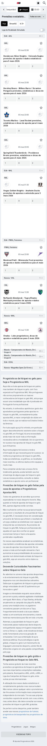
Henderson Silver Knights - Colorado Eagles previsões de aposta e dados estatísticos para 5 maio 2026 (23, 58)
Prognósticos (16, 727)
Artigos (32, 727)
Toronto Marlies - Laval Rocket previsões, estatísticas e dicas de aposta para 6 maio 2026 (23, 123)
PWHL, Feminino (10, 247)
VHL (6, 285)
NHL (6, 178)
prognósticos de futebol (28, 711)
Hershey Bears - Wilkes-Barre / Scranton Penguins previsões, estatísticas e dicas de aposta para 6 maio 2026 (23, 91)
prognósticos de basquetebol (15, 714)
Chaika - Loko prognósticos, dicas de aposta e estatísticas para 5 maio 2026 (21, 337)
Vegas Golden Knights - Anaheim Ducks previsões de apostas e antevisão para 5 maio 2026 (22, 193)
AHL (6, 43)
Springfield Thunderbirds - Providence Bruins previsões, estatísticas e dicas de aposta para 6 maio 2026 (22, 155)
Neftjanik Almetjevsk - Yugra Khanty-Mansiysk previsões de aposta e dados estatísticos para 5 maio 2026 (21, 300)
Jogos (25, 727)
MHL (6, 323)
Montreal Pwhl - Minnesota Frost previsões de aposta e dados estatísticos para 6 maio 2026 (23, 262)
